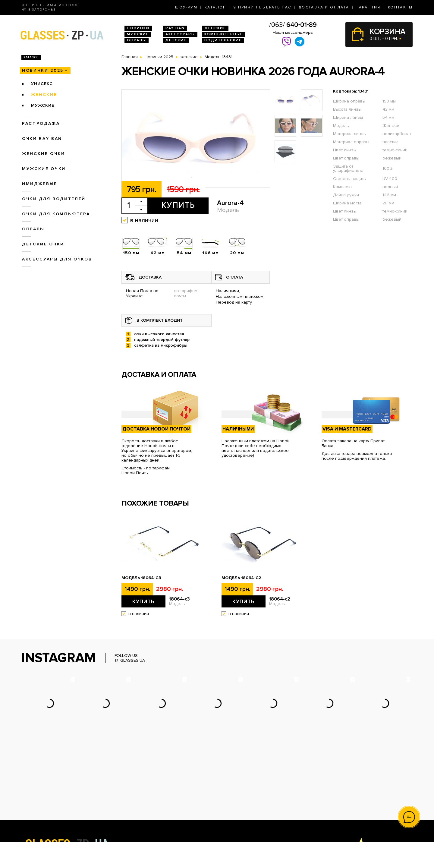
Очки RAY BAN (42, 138)
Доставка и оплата (324, 7)
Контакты (400, 7)
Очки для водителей (54, 198)
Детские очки (43, 244)
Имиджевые (39, 183)
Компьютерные (223, 34)
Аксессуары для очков (57, 259)
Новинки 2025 (43, 70)
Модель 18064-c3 (141, 578)
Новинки (138, 28)
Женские (215, 28)
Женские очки (43, 153)
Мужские (138, 34)
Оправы (136, 40)
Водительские (223, 40)
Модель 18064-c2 (241, 578)
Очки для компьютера (56, 213)
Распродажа (41, 123)
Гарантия (369, 7)
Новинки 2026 (135, 782)
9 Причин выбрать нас (262, 7)
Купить (178, 205)
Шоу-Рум (186, 7)
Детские (176, 40)
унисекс (42, 83)
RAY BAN (175, 28)
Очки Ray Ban (135, 788)
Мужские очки (44, 168)
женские (44, 94)
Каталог (215, 7)
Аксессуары (180, 34)
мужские (42, 105)
